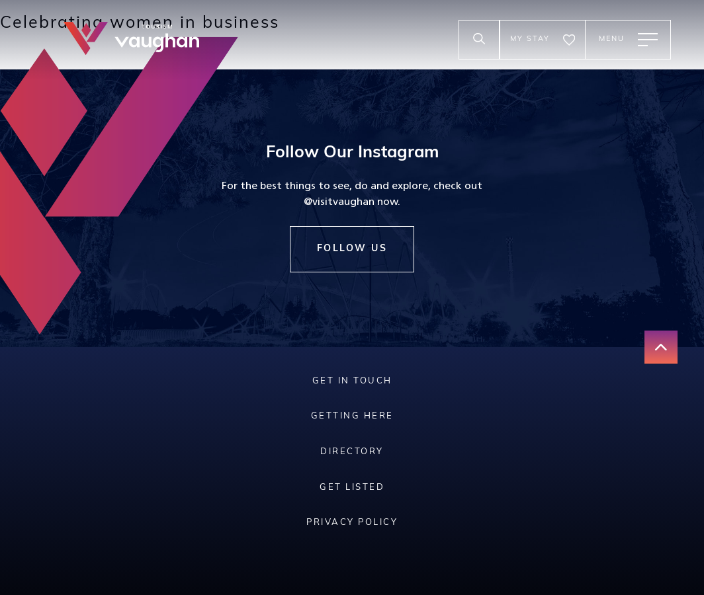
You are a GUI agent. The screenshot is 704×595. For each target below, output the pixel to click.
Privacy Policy (352, 522)
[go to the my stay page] (543, 40)
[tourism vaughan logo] (131, 40)
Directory (352, 452)
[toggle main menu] (628, 40)
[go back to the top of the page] (661, 347)
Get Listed (352, 487)
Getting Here (352, 416)
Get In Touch (352, 381)
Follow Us (352, 249)
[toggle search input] (479, 40)
